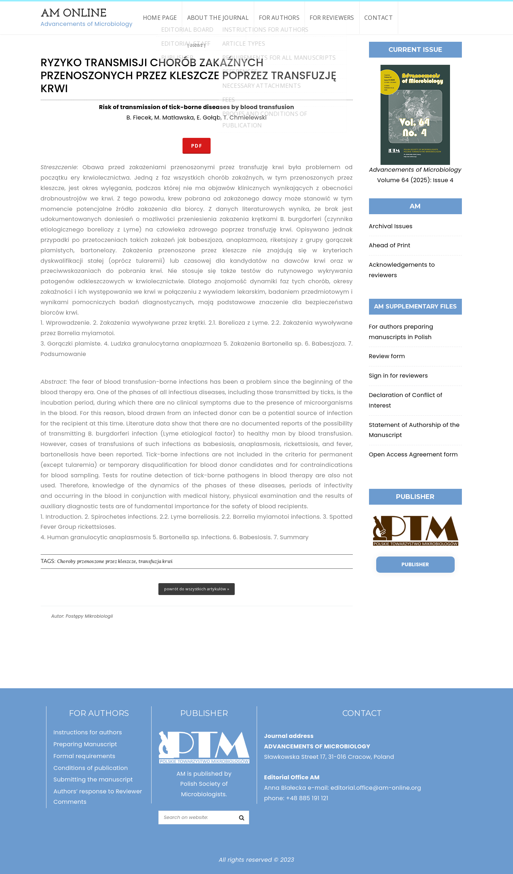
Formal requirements (85, 756)
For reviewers (332, 18)
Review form (387, 356)
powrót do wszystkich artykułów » (196, 588)
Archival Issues (391, 226)
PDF (196, 145)
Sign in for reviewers (398, 375)
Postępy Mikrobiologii (89, 616)
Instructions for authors (88, 732)
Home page (160, 18)
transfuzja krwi (156, 561)
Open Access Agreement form (413, 454)
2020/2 (196, 46)
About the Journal (218, 18)
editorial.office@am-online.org (375, 788)
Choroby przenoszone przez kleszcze (96, 561)
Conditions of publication (91, 768)
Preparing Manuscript (85, 744)
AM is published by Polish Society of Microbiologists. (203, 784)
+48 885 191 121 (307, 798)
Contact (378, 18)
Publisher (415, 564)
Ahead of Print (389, 245)
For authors (279, 18)
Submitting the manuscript (93, 779)
